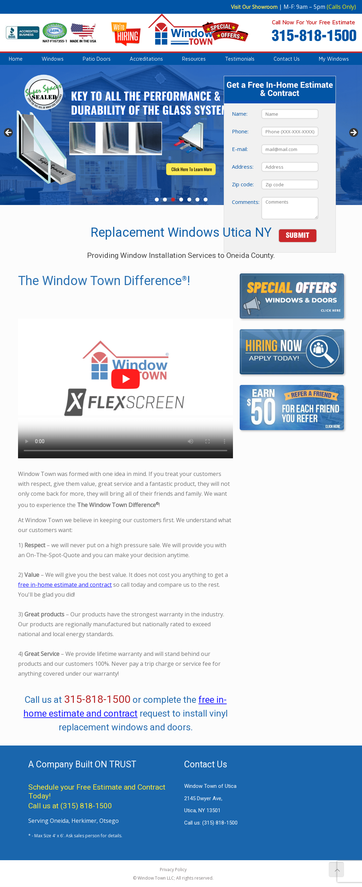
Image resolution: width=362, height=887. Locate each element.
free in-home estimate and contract (65, 613)
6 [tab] (197, 199)
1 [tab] (157, 199)
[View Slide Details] (181, 135)
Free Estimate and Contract (120, 787)
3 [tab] (173, 199)
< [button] (9, 133)
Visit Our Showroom (254, 7)
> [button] (353, 133)
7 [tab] (206, 199)
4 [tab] (181, 199)
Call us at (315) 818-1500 (70, 806)
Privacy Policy (173, 870)
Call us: (211, 823)
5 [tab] (189, 199)
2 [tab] (165, 199)
